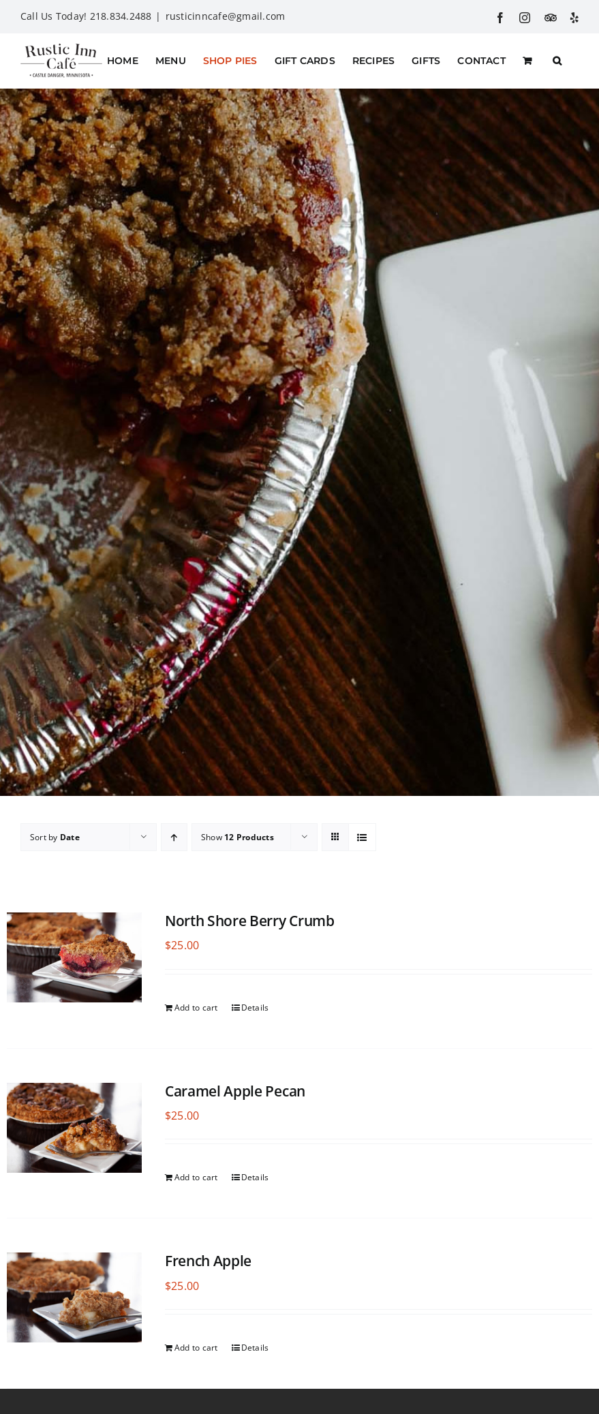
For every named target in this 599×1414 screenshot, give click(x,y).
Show (237, 837)
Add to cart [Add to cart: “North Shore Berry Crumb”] (196, 1007)
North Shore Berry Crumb (250, 920)
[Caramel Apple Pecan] (74, 1127)
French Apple (208, 1260)
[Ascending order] (174, 837)
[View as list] (362, 837)
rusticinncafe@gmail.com (226, 16)
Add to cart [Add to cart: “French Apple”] (196, 1347)
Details (255, 1007)
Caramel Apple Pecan (235, 1090)
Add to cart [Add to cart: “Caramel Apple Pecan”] (196, 1177)
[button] (557, 60)
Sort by (55, 837)
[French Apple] (74, 1297)
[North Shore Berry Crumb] (74, 957)
